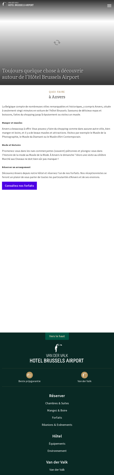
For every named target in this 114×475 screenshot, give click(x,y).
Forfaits (57, 417)
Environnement (57, 451)
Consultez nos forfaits (19, 186)
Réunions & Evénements (57, 425)
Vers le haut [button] (57, 336)
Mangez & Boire (57, 410)
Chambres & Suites (57, 403)
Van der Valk (84, 377)
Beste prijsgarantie (29, 377)
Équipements (57, 443)
